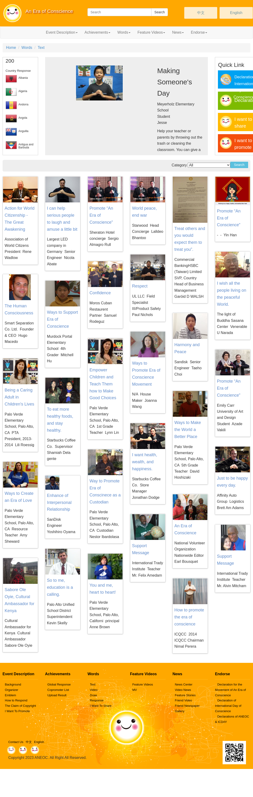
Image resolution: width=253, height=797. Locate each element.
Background (13, 684)
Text (41, 48)
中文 (201, 13)
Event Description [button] (61, 32)
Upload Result (57, 695)
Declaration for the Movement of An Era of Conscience (230, 690)
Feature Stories (185, 695)
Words (27, 48)
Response (97, 700)
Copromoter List (58, 690)
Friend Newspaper (187, 705)
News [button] (178, 32)
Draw (93, 695)
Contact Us (15, 742)
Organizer (11, 690)
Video (94, 690)
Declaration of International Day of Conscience (228, 706)
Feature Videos (142, 684)
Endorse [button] (199, 32)
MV (134, 690)
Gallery (179, 711)
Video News (183, 690)
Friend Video (183, 700)
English (236, 13)
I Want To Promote (17, 711)
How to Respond (16, 700)
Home (11, 48)
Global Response (59, 684)
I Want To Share (101, 705)
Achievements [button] (98, 32)
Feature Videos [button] (151, 32)
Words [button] (123, 32)
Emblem (10, 695)
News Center (183, 684)
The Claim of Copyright (20, 705)
